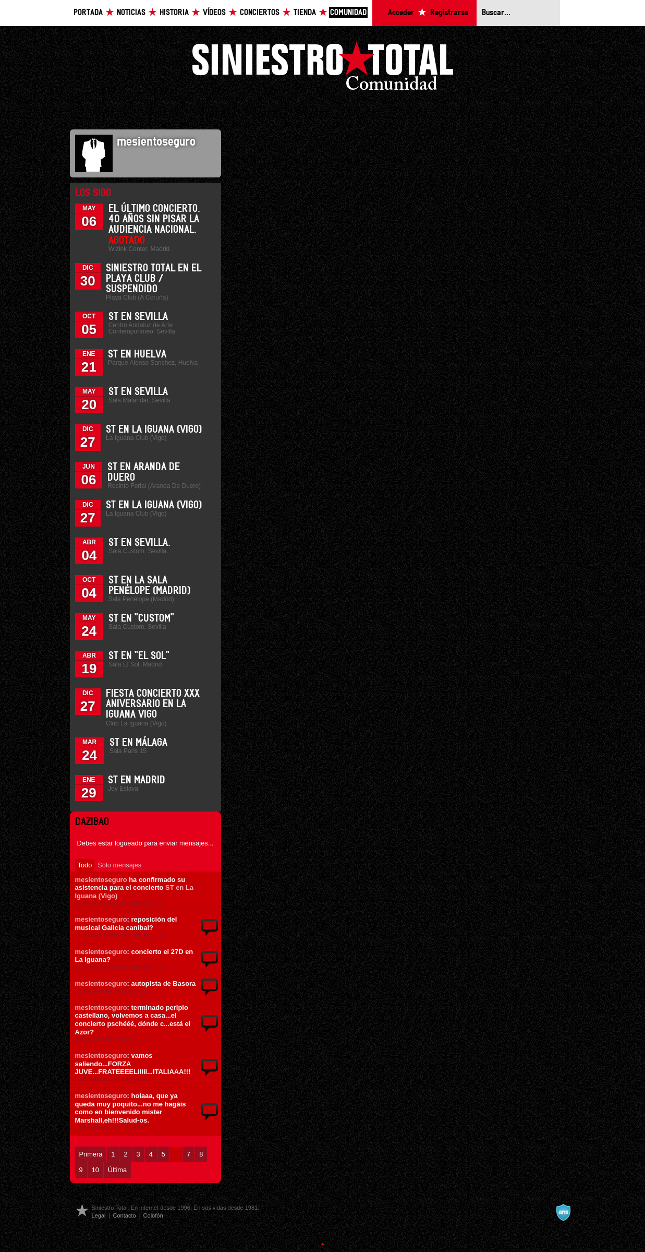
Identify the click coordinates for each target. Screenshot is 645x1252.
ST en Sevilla (138, 316)
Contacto (124, 1215)
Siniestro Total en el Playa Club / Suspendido (153, 279)
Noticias (131, 13)
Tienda (305, 13)
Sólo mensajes (119, 865)
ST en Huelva (137, 354)
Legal (99, 1215)
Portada (88, 13)
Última (117, 1170)
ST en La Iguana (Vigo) (154, 429)
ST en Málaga (138, 742)
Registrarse (449, 13)
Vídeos (214, 13)
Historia (174, 13)
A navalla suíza (563, 1212)
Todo (85, 865)
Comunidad (348, 13)
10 (95, 1170)
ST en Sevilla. (139, 542)
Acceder (401, 13)
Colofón (153, 1215)
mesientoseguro (101, 880)
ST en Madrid (136, 780)
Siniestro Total (322, 69)
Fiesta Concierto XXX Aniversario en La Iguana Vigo (153, 704)
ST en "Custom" (141, 618)
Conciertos (259, 13)
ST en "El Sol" (138, 656)
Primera (91, 1154)
